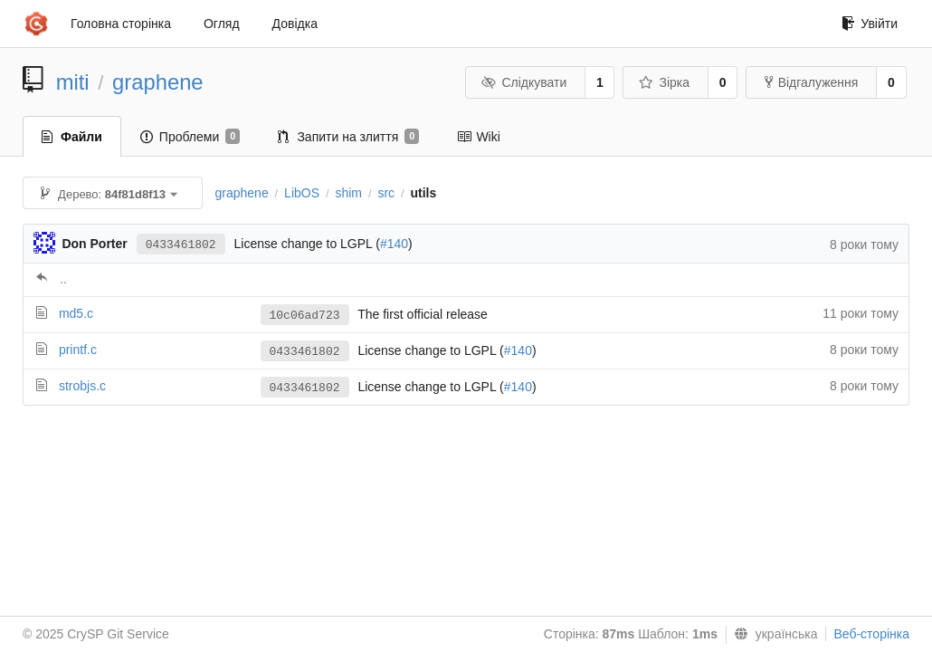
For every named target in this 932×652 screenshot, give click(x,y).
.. (63, 279)
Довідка (295, 23)
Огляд (222, 23)
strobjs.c (82, 386)
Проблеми (190, 137)
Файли (72, 136)
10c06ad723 (305, 315)
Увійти (870, 23)
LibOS (301, 193)
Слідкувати (523, 82)
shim (348, 193)
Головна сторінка (121, 23)
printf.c (78, 349)
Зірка (664, 82)
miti (73, 82)
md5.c (76, 313)
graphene (158, 82)
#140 (394, 243)
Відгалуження (812, 82)
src (386, 193)
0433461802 (181, 245)
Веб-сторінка (871, 634)
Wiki (478, 136)
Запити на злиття (348, 137)
